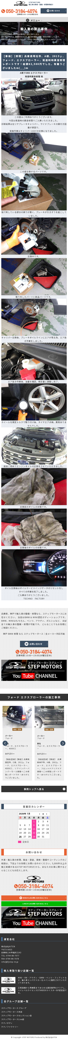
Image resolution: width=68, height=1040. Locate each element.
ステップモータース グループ (13, 1008)
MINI (35, 617)
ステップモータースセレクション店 (16, 1015)
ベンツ (30, 620)
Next (62, 744)
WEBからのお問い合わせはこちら (35, 898)
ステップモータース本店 (11, 1011)
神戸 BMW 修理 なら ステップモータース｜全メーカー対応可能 (34, 633)
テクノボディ (7, 1023)
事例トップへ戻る (34, 789)
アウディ (40, 620)
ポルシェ (50, 620)
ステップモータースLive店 (12, 1019)
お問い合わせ (55, 11)
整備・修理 (30, 613)
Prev (5, 742)
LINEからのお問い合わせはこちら (35, 904)
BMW (27, 617)
